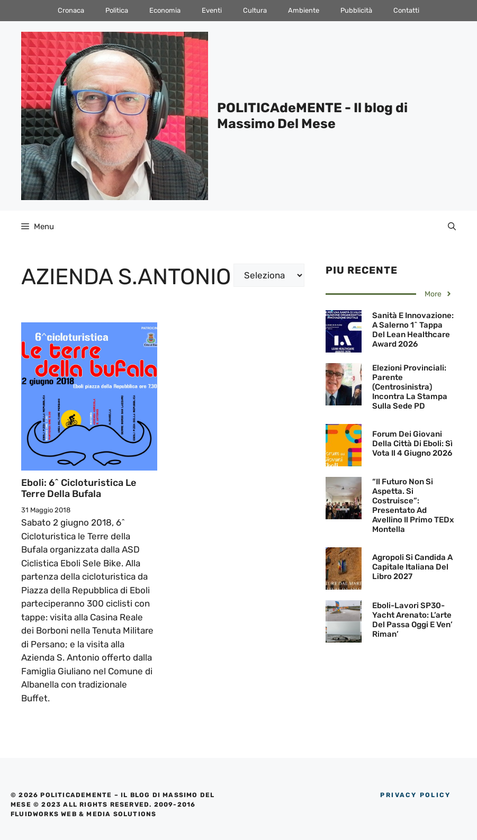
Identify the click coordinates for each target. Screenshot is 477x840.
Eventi (212, 10)
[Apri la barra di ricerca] (451, 226)
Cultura (255, 10)
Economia (165, 10)
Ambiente (303, 10)
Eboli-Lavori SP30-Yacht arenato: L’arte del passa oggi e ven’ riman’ (412, 620)
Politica (116, 10)
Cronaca (71, 10)
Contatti (406, 10)
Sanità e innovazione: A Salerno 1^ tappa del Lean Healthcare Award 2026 (413, 330)
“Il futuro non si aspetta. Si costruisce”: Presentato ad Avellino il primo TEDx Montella (413, 505)
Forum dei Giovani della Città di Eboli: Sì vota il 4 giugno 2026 (412, 443)
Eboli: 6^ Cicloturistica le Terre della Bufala (78, 488)
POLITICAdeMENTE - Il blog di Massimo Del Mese (312, 115)
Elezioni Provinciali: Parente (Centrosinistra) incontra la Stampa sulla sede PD (409, 387)
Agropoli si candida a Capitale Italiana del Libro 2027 (412, 567)
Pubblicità (356, 10)
